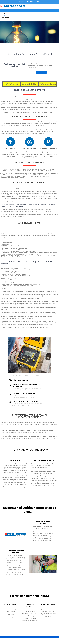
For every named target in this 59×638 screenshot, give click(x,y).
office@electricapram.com (33, 1)
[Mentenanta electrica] (48, 141)
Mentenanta (4, 19)
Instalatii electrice (29, 148)
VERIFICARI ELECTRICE (29, 116)
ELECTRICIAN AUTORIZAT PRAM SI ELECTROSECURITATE (29, 416)
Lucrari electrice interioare (29, 450)
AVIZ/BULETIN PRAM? (29, 223)
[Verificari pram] (10, 141)
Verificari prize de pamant (43, 523)
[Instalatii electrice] (29, 141)
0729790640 (22, 1)
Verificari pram (4, 15)
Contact (3, 13)
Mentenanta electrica (48, 148)
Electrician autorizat (6, 17)
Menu (29, 10)
